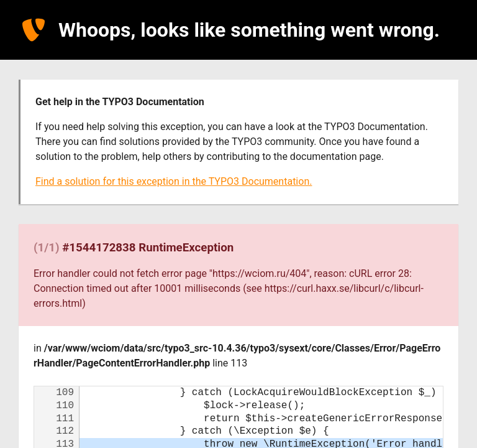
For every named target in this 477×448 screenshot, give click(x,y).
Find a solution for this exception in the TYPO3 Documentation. (173, 181)
